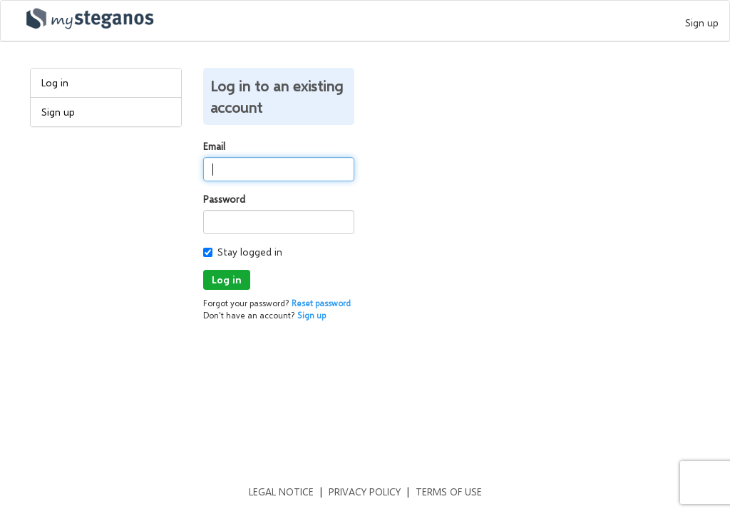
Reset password (321, 303)
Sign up (702, 22)
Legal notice (281, 491)
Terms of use (449, 491)
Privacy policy (365, 491)
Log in (54, 82)
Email (214, 146)
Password (224, 199)
